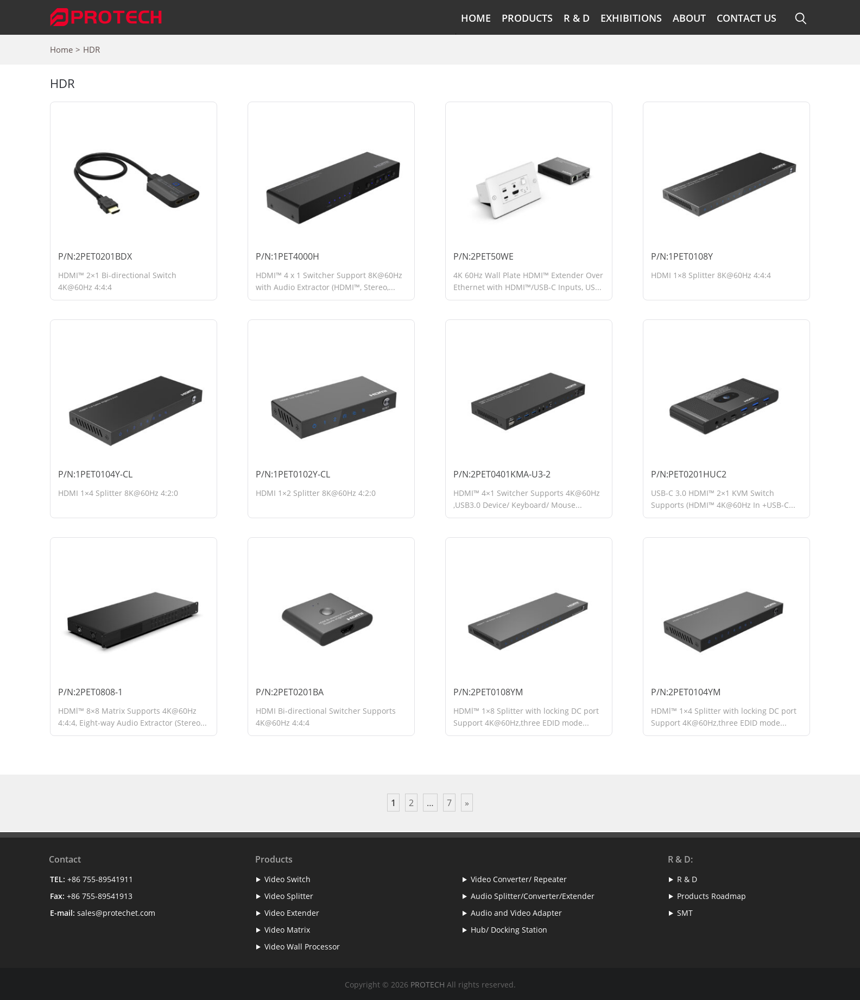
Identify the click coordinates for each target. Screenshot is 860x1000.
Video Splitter (288, 896)
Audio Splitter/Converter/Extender (533, 896)
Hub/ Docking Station (509, 929)
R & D (577, 17)
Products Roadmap (711, 896)
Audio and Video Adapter (516, 913)
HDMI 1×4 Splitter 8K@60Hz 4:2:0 (118, 493)
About (689, 17)
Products (527, 17)
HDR (91, 49)
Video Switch (287, 879)
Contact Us (746, 17)
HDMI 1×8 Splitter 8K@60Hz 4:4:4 (711, 275)
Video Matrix (287, 929)
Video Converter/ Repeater (519, 879)
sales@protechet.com (116, 913)
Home (476, 17)
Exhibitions (631, 17)
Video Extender (291, 913)
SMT (685, 913)
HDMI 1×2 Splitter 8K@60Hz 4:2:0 (316, 493)
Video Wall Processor (302, 946)
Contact (65, 859)
